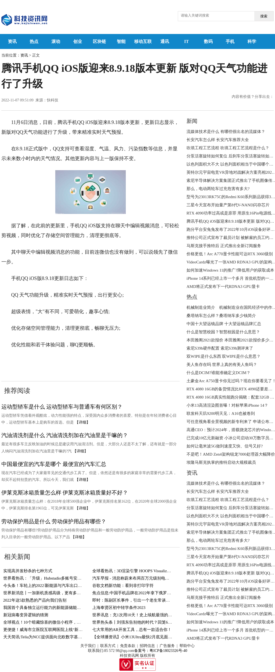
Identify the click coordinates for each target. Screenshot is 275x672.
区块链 (99, 41)
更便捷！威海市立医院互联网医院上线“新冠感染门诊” (52, 629)
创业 (77, 41)
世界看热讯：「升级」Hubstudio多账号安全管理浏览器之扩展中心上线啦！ (71, 578)
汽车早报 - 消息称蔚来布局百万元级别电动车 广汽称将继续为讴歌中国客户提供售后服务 (172, 578)
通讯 (164, 41)
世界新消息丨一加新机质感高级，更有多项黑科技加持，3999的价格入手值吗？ (74, 593)
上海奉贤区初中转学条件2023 (118, 607)
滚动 (55, 41)
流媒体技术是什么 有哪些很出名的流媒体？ (226, 131)
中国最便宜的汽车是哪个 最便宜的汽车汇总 (53, 464)
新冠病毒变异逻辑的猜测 (25, 615)
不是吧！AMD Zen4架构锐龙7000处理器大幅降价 (231, 454)
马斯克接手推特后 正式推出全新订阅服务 (224, 246)
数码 (208, 41)
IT (186, 41)
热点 (34, 41)
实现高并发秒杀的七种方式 (27, 571)
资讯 (12, 41)
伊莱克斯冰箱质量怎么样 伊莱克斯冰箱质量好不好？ (64, 493)
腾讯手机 (120, 361)
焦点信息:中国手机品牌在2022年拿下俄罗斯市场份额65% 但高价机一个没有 (160, 593)
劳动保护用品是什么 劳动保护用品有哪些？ (53, 521)
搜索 (263, 16)
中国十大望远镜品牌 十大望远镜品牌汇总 (224, 324)
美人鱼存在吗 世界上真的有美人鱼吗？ (222, 364)
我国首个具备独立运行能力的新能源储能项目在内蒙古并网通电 (60, 607)
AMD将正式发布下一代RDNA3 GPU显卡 (223, 286)
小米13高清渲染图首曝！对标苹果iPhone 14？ (227, 405)
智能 (121, 41)
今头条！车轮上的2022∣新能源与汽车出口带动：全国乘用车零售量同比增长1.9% (75, 585)
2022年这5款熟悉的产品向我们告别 (35, 600)
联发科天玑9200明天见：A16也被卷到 (221, 413)
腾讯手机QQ (45, 361)
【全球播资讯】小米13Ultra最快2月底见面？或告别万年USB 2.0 (149, 637)
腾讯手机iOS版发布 (152, 361)
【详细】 (82, 422)
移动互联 (143, 41)
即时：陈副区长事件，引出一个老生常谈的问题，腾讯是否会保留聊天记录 (159, 600)
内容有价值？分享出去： (253, 97)
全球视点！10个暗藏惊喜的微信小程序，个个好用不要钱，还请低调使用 (68, 622)
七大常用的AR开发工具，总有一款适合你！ (132, 629)
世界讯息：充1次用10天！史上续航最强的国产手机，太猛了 (146, 615)
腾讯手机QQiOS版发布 (84, 361)
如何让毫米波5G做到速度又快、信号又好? (225, 446)
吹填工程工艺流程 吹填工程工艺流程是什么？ (228, 148)
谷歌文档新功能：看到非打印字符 (123, 585)
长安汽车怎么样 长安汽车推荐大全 (218, 140)
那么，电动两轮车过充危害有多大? (218, 188)
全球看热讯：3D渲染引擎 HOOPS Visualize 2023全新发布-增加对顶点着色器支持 (164, 571)
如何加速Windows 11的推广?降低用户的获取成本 (230, 270)
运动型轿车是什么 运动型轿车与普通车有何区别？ (62, 407)
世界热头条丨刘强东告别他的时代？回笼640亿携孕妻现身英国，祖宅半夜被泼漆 (164, 622)
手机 (230, 41)
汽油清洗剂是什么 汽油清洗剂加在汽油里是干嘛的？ (64, 435)
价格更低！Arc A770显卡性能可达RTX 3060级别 (230, 254)
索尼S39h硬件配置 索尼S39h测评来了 (220, 348)
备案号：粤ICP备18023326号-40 (160, 651)
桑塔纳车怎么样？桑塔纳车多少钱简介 (221, 315)
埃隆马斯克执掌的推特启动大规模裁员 (221, 462)
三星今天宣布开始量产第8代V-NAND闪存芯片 (228, 205)
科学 (252, 41)
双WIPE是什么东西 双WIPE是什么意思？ (224, 356)
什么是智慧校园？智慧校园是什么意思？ (223, 332)
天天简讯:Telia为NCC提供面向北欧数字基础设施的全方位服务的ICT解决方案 (72, 637)
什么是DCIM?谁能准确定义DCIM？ (218, 373)
